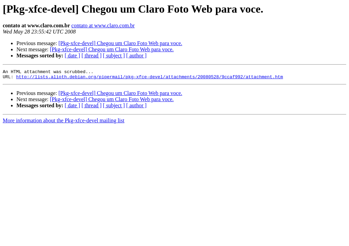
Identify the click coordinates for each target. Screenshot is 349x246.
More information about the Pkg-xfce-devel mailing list (63, 122)
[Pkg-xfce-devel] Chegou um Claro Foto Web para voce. (120, 43)
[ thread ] (91, 55)
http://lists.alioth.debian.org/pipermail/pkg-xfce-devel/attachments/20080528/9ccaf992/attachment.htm (149, 79)
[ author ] (136, 55)
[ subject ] (114, 55)
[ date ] (72, 55)
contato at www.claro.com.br (103, 25)
